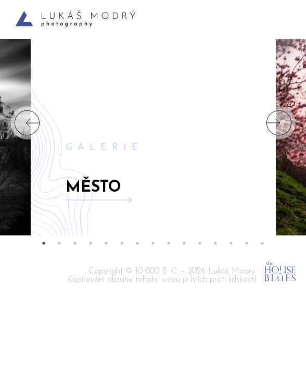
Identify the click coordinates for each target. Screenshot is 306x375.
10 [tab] (184, 243)
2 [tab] (59, 243)
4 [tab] (90, 243)
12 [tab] (215, 243)
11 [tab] (200, 243)
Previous (27, 123)
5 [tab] (106, 243)
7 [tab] (137, 243)
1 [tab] (44, 243)
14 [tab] (246, 243)
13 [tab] (231, 243)
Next (279, 123)
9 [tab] (168, 243)
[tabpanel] (153, 122)
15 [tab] (262, 243)
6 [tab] (122, 243)
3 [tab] (75, 243)
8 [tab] (153, 243)
